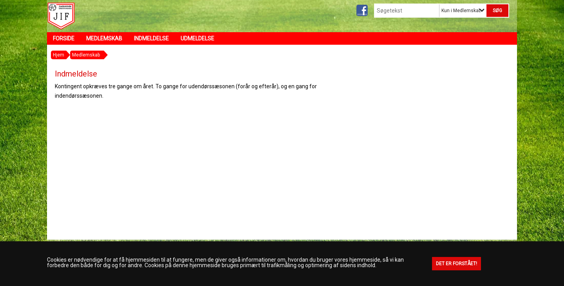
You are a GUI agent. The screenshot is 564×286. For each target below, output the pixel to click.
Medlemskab (104, 38)
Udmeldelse (197, 38)
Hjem (58, 55)
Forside (63, 38)
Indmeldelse (151, 38)
